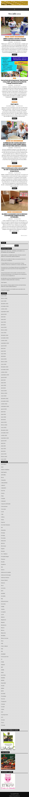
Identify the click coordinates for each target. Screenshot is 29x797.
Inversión (3, 603)
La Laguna (3, 611)
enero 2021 (3, 459)
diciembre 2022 (4, 398)
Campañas (3, 480)
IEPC (2, 590)
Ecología (3, 535)
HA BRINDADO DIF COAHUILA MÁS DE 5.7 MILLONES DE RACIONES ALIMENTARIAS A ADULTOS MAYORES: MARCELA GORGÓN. (14, 144)
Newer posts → (24, 235)
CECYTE (3, 490)
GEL (2, 567)
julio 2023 (3, 380)
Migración (3, 632)
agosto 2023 (4, 377)
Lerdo (2, 614)
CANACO (3, 485)
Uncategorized (4, 714)
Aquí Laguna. (14, 104)
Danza (2, 519)
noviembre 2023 (5, 369)
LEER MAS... (14, 54)
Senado (2, 685)
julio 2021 (3, 443)
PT (1, 659)
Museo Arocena (4, 638)
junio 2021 (3, 445)
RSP (2, 667)
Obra (2, 640)
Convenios (3, 509)
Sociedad (3, 693)
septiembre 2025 (5, 311)
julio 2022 (3, 411)
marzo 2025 (4, 327)
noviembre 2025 (5, 306)
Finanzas (3, 559)
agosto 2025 (4, 314)
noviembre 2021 (4, 432)
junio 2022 (3, 414)
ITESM (2, 606)
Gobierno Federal (5, 577)
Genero (2, 569)
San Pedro (3, 675)
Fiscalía (2, 561)
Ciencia (2, 493)
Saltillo (2, 669)
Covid (2, 511)
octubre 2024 (4, 340)
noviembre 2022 (5, 401)
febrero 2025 (4, 330)
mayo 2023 (3, 385)
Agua (2, 466)
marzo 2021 (3, 453)
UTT (2, 717)
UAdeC (14, 78)
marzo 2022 (4, 422)
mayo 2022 (3, 417)
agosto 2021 (3, 440)
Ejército (3, 543)
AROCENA (3, 474)
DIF (12, 140)
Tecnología (3, 696)
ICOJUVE (3, 588)
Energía (3, 551)
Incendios (3, 596)
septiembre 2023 (5, 374)
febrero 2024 (4, 361)
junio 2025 (3, 319)
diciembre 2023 (4, 366)
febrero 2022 (4, 424)
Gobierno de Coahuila (19, 36)
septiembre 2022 (5, 406)
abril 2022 (3, 419)
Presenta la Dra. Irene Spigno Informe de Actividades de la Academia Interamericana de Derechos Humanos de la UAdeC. (14, 269)
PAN (2, 643)
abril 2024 (3, 356)
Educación (3, 540)
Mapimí (2, 622)
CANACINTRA (4, 482)
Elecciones (3, 546)
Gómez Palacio (4, 580)
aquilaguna (10, 42)
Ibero (2, 585)
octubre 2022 (4, 403)
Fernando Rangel (5, 556)
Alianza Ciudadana (5, 469)
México (2, 630)
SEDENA (3, 677)
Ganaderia (3, 564)
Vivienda (3, 725)
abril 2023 (3, 388)
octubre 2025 (4, 308)
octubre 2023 (4, 372)
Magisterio (3, 619)
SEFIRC (2, 680)
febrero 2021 (4, 456)
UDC (2, 712)
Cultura (2, 517)
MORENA (3, 635)
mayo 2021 (3, 448)
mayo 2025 (3, 322)
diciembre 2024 (4, 335)
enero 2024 (3, 364)
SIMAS (2, 688)
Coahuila (7, 36)
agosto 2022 (4, 409)
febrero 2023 (4, 393)
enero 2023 (3, 395)
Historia (3, 582)
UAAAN (2, 706)
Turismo (3, 704)
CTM (2, 514)
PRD (2, 648)
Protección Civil (4, 656)
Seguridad (3, 683)
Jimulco (3, 609)
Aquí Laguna (14, 102)
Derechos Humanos (5, 524)
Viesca (2, 722)
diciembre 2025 (4, 303)
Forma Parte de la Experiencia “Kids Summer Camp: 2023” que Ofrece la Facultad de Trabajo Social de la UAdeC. (14, 81)
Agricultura (3, 464)
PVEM (2, 661)
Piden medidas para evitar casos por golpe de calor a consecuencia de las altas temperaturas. (14, 169)
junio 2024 (3, 351)
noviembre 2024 (4, 337)
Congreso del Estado (17, 166)
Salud (2, 672)
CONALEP (3, 501)
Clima (2, 495)
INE (2, 598)
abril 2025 (3, 324)
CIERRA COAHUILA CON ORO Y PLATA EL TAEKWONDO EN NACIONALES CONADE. (14, 39)
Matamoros (3, 625)
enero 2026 (3, 301)
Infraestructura (4, 601)
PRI (2, 651)
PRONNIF (3, 654)
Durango (3, 532)
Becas (2, 477)
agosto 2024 (4, 345)
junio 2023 (3, 382)
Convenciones (4, 506)
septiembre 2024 (5, 343)
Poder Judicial (4, 646)
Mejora (2, 627)
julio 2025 (3, 316)
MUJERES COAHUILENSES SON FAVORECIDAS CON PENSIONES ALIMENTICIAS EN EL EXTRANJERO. (14, 215)
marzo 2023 (4, 390)
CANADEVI (3, 488)
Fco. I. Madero (4, 553)
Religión (3, 664)
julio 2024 (3, 348)
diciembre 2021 (4, 430)
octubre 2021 (4, 435)
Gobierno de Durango (6, 575)
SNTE (2, 691)
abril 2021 (3, 451)
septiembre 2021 (5, 438)
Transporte (3, 701)
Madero (3, 617)
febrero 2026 (4, 298)
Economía (3, 538)
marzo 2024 (3, 359)
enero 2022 (3, 427)
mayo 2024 (3, 353)
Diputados (3, 530)
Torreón (3, 698)
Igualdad (3, 593)
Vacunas (3, 719)
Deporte (12, 36)
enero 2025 (3, 332)
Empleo (3, 548)
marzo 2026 (4, 295)
